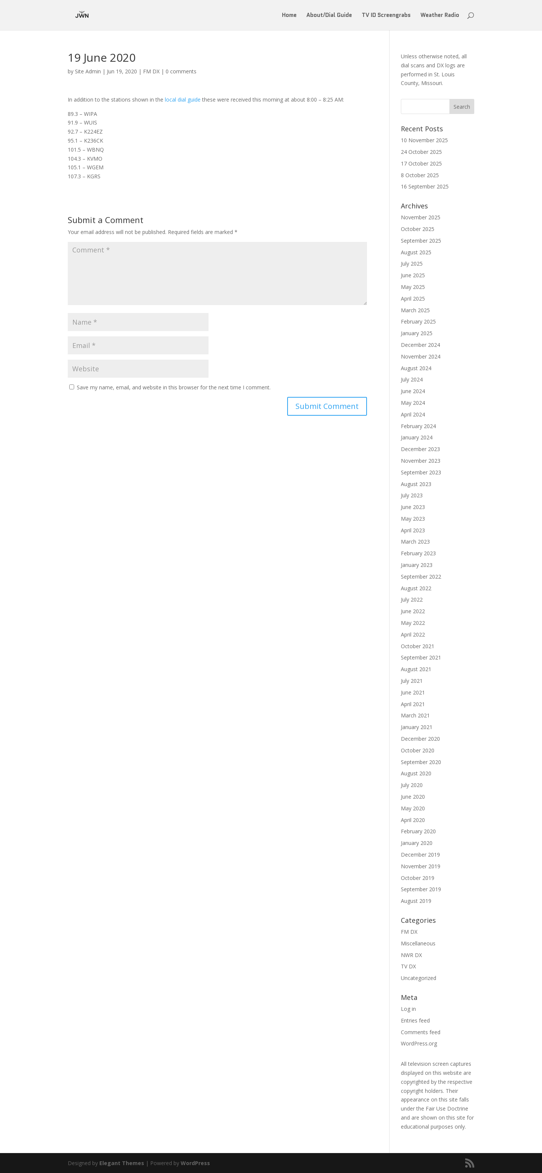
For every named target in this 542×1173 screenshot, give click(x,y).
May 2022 (413, 622)
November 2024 (420, 356)
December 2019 (420, 854)
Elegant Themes (121, 1163)
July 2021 (412, 680)
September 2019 (421, 889)
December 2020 (420, 738)
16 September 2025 (425, 186)
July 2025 (412, 263)
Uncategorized (418, 978)
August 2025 (416, 252)
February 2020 (418, 831)
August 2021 (416, 669)
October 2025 (417, 228)
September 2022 (421, 576)
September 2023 (421, 472)
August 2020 (416, 773)
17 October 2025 (421, 163)
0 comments (181, 71)
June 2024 (413, 391)
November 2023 (420, 460)
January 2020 (416, 842)
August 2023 (416, 484)
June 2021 (413, 692)
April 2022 (413, 634)
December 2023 (420, 449)
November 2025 (420, 217)
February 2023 (418, 553)
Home (289, 15)
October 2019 (417, 877)
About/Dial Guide (329, 15)
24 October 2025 (421, 151)
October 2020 (417, 750)
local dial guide (183, 99)
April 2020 (413, 820)
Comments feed (420, 1032)
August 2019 (416, 900)
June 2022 (413, 611)
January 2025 (416, 333)
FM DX (151, 71)
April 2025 (413, 298)
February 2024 (418, 426)
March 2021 (415, 715)
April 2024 (413, 414)
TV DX (408, 966)
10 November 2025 (424, 140)
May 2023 (413, 518)
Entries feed (415, 1020)
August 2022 (416, 588)
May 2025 (413, 286)
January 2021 (416, 727)
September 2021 (421, 657)
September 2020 (421, 762)
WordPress (195, 1163)
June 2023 (413, 507)
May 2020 (413, 808)
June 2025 (413, 275)
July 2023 (412, 495)
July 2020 (412, 785)
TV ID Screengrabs (386, 15)
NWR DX (411, 955)
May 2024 (413, 402)
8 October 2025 (420, 175)
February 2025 (418, 321)
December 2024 (420, 344)
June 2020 (413, 796)
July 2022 (412, 599)
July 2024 (412, 379)
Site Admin (88, 71)
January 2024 (416, 437)
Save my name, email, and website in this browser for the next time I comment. (174, 387)
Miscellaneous (418, 943)
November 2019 (420, 866)
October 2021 (417, 646)
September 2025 (421, 240)
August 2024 (416, 368)
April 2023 (413, 530)
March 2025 (415, 310)
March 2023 (415, 541)
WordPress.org (419, 1043)
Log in (408, 1008)
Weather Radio (439, 15)
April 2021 (413, 704)
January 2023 (416, 564)
